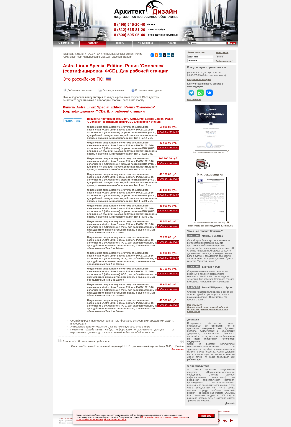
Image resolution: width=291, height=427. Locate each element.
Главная (68, 53)
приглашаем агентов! (220, 412)
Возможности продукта (146, 90)
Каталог (93, 42)
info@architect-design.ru (199, 79)
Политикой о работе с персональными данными (164, 417)
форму (140, 100)
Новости (119, 42)
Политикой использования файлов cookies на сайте (101, 419)
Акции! (172, 42)
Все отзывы (177, 349)
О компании (66, 42)
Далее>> (230, 403)
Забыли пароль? (224, 61)
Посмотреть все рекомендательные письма (210, 226)
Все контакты (194, 99)
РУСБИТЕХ (94, 53)
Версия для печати (111, 90)
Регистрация (222, 52)
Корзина (145, 42)
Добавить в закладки (77, 90)
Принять (206, 415)
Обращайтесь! (150, 97)
